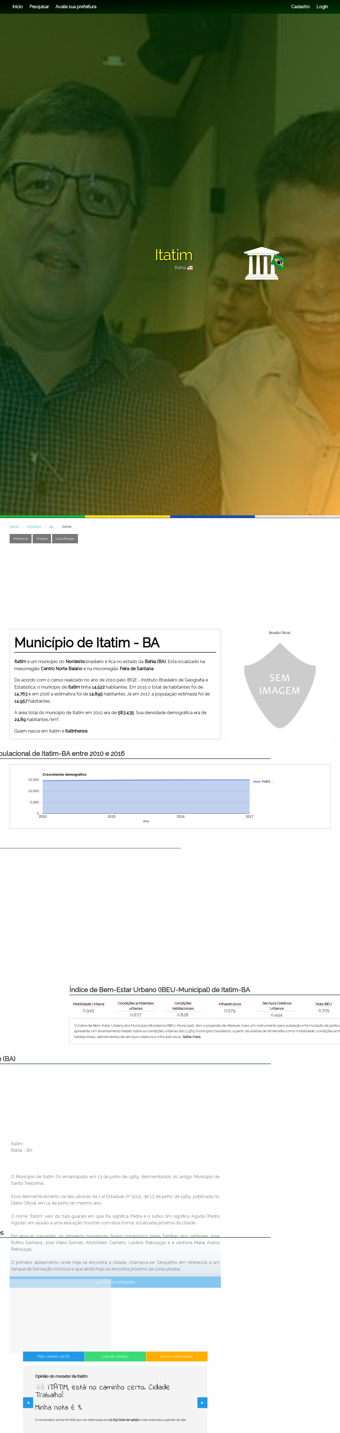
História (41, 539)
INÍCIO (14, 527)
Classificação (65, 539)
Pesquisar (39, 6)
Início (17, 6)
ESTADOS (34, 527)
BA (51, 527)
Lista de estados (115, 1378)
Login (321, 6)
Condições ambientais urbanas (320, 1006)
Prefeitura (20, 539)
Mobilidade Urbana (273, 1004)
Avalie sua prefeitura (75, 6)
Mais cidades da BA (81, 1378)
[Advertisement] (146, 586)
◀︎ (68, 1404)
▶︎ (164, 1404)
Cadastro (300, 6)
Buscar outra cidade (149, 1378)
